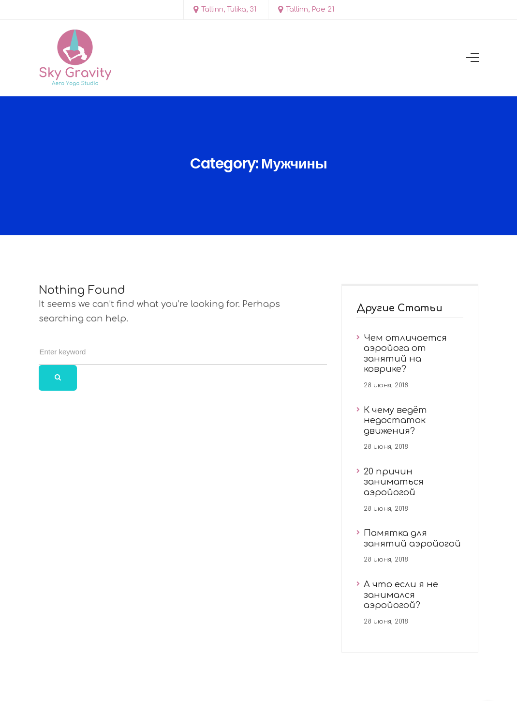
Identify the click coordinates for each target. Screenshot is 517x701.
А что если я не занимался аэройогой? (401, 594)
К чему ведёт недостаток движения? (395, 420)
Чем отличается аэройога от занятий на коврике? (405, 353)
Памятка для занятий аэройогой (412, 538)
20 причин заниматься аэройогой (394, 482)
